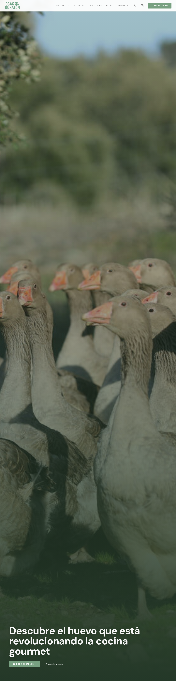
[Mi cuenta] (134, 5)
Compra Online (160, 5)
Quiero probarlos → (24, 664)
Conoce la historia (54, 664)
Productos (63, 5)
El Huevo (79, 5)
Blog (109, 5)
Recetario (96, 5)
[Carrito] (142, 5)
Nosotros (123, 5)
